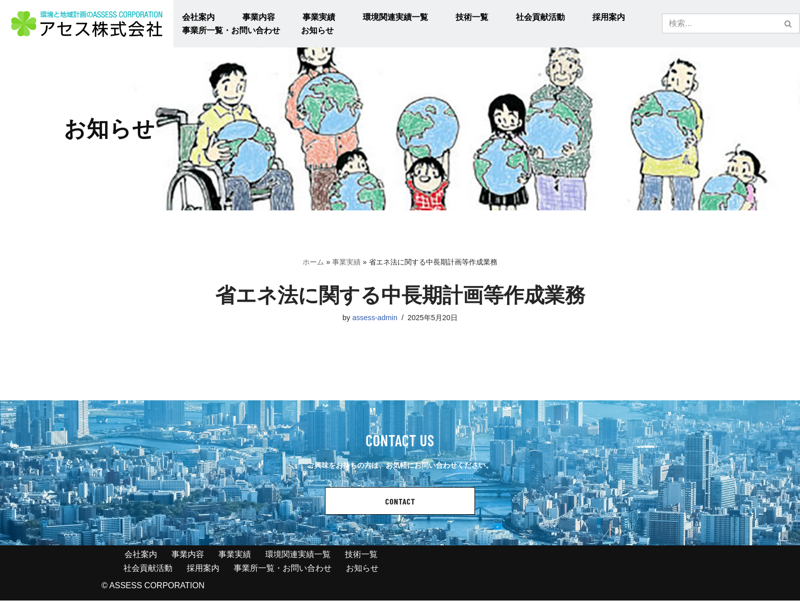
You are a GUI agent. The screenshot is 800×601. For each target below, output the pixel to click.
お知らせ (317, 30)
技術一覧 (472, 17)
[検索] (719, 23)
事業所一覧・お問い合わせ (231, 30)
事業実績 (319, 17)
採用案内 (608, 17)
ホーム (313, 262)
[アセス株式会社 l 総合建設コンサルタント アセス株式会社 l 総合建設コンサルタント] (86, 23)
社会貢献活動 (540, 17)
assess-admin (374, 318)
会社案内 (198, 17)
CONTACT (400, 502)
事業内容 (258, 17)
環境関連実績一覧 (395, 17)
